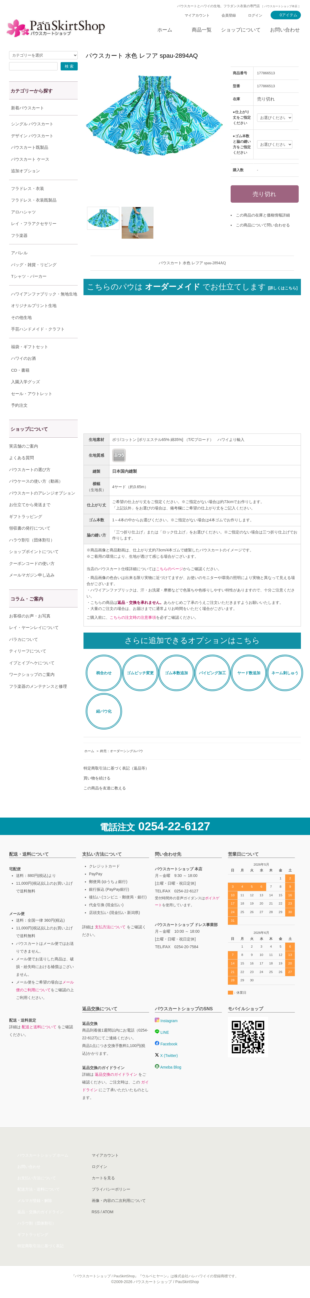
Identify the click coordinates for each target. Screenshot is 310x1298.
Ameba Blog (168, 1067)
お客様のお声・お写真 (29, 629)
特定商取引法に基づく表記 (40, 1246)
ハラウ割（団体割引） (36, 1223)
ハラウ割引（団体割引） (32, 553)
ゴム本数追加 (176, 673)
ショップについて (241, 30)
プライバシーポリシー (111, 1189)
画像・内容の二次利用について (119, 1200)
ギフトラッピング (25, 530)
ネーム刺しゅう (284, 673)
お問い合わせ (285, 30)
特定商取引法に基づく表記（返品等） (116, 768)
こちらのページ (169, 569)
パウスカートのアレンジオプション (42, 506)
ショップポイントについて (34, 565)
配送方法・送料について (38, 1189)
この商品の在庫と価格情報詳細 (263, 215)
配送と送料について (39, 1027)
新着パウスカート (27, 107)
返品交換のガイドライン (116, 1074)
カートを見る (103, 1178)
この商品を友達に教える (104, 788)
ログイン (255, 15)
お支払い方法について (36, 1178)
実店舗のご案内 (23, 460)
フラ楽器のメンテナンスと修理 (38, 700)
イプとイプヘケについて (32, 676)
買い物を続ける (96, 778)
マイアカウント (197, 15)
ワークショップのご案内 (32, 688)
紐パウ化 (104, 711)
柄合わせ (104, 673)
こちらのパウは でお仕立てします (192, 286)
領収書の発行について (29, 542)
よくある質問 (21, 471)
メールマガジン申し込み (32, 588)
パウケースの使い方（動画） (36, 495)
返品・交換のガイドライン (40, 1212)
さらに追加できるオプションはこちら (192, 640)
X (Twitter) (166, 1055)
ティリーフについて (27, 664)
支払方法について (110, 927)
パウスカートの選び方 (29, 483)
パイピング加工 (212, 673)
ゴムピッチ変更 (140, 673)
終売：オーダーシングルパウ (121, 751)
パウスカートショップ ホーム (43, 1155)
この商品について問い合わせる (263, 225)
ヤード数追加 (248, 673)
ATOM (108, 1212)
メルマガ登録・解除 (34, 1200)
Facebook (166, 1044)
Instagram (166, 1021)
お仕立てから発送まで (29, 518)
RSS (96, 1212)
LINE (162, 1032)
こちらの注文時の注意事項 (133, 617)
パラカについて (23, 653)
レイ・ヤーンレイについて (34, 641)
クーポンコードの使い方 (32, 577)
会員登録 (229, 15)
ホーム (164, 30)
